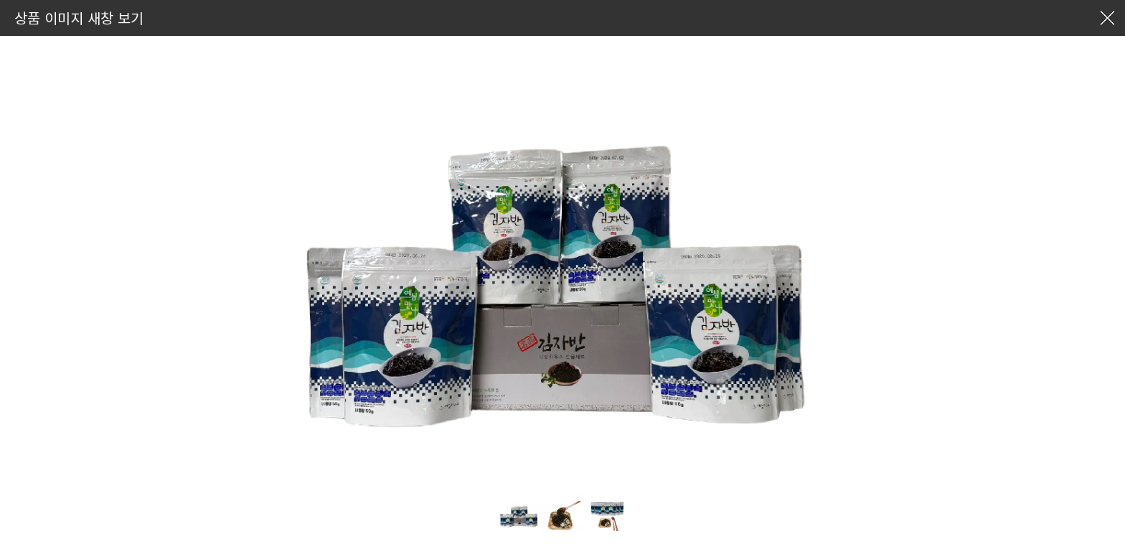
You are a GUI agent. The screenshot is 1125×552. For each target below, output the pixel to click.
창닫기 (1107, 18)
